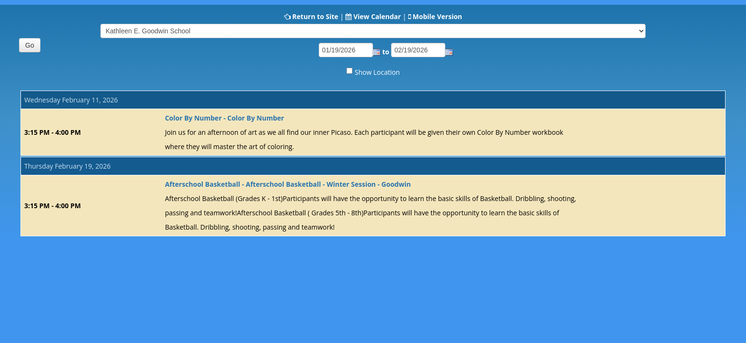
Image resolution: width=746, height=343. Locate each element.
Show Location (377, 72)
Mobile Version (437, 16)
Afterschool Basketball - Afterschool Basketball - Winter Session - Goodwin (288, 184)
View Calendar (377, 16)
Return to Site (315, 16)
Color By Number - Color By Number (224, 117)
